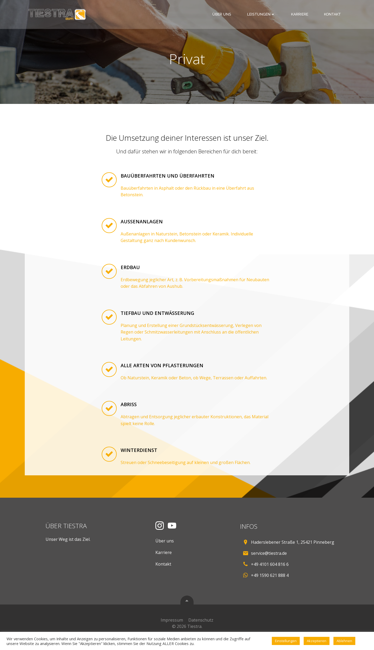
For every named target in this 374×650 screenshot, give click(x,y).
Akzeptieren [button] (316, 640)
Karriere (300, 14)
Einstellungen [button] (286, 640)
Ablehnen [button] (344, 640)
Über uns (222, 14)
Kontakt (332, 14)
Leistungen (262, 14)
